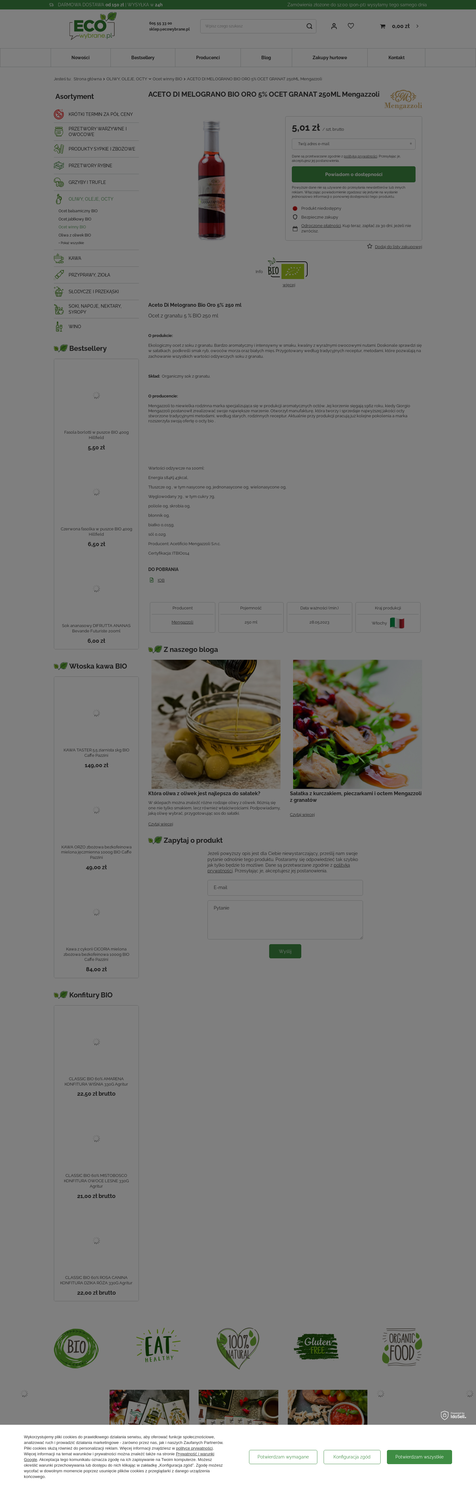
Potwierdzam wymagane (283, 1456)
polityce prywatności (194, 1448)
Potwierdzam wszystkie (419, 1456)
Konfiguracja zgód (352, 1456)
